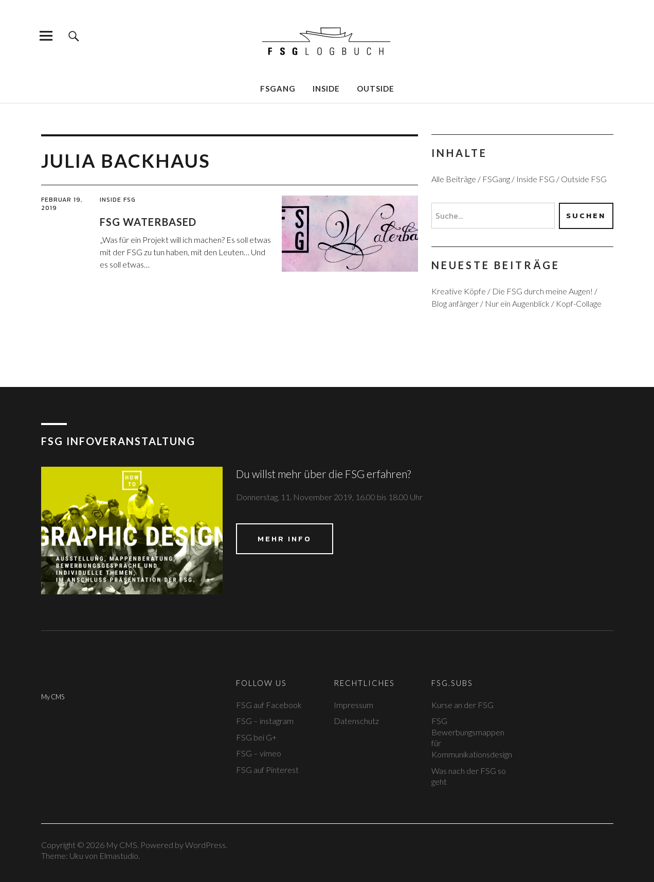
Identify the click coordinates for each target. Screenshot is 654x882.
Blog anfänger (455, 303)
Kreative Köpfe (458, 291)
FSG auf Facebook (269, 705)
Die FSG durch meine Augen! (542, 291)
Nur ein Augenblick (517, 303)
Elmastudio (118, 855)
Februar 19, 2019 (62, 204)
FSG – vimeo (258, 753)
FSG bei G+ (256, 737)
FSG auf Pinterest (267, 769)
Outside (375, 88)
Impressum (353, 705)
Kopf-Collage (579, 303)
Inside (326, 88)
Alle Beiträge (453, 179)
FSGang (278, 88)
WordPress (205, 845)
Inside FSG (118, 199)
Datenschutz (356, 721)
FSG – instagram (265, 721)
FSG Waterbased (148, 222)
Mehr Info (285, 538)
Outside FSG (584, 179)
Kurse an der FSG (462, 705)
